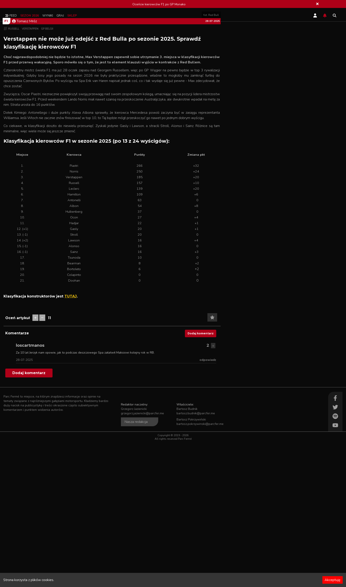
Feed (11, 15)
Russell (13, 173)
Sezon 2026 (29, 15)
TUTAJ (70, 441)
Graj (60, 15)
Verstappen (30, 173)
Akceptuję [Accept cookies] (332, 580)
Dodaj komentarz (201, 478)
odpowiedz (207, 504)
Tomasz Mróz (24, 165)
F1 (6, 166)
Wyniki (47, 15)
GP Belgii (47, 173)
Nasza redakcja (136, 566)
